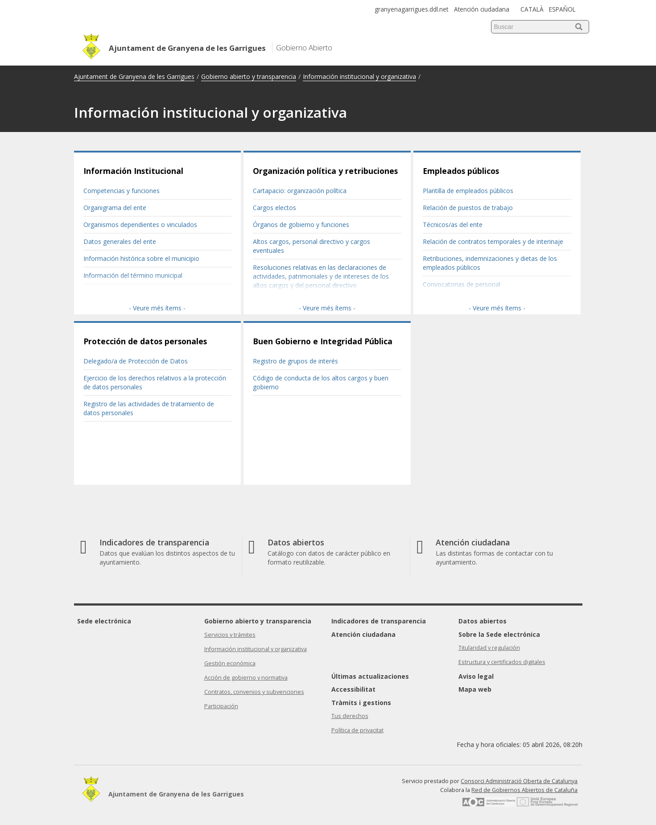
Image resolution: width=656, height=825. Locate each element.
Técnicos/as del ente (453, 224)
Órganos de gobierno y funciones (301, 224)
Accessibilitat (353, 689)
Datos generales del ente (119, 241)
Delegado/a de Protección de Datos (135, 361)
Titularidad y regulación (489, 648)
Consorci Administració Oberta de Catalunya (519, 781)
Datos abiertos (482, 621)
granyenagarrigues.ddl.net (411, 9)
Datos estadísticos (110, 292)
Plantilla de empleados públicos (468, 190)
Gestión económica (230, 663)
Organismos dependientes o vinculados (140, 224)
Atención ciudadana (481, 9)
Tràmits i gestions (361, 702)
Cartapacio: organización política (300, 190)
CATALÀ (532, 9)
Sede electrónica (104, 621)
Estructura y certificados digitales (501, 662)
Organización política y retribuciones (325, 170)
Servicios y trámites (230, 635)
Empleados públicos (461, 170)
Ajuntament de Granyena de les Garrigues (134, 76)
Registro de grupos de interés (295, 361)
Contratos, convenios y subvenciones (254, 692)
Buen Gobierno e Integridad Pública (322, 341)
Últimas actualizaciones (370, 676)
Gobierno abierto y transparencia (248, 76)
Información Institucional (133, 170)
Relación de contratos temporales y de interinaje (493, 241)
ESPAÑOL (562, 9)
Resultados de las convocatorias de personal (487, 301)
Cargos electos (274, 207)
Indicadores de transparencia (378, 621)
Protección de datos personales (145, 341)
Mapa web (474, 689)
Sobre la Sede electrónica (499, 634)
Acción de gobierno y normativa (246, 677)
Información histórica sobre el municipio (141, 258)
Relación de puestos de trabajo (468, 207)
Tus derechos (349, 716)
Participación (221, 706)
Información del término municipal (132, 275)
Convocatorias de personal (461, 284)
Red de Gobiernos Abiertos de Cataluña (524, 790)
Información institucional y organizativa (359, 76)
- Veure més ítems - (157, 308)
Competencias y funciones (121, 190)
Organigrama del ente (114, 207)
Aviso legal (476, 676)
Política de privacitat (357, 730)
